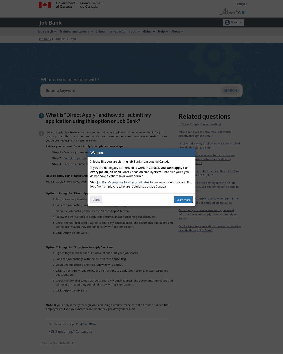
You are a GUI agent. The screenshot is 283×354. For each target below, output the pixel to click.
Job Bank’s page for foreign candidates (123, 182)
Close (96, 199)
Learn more (183, 199)
